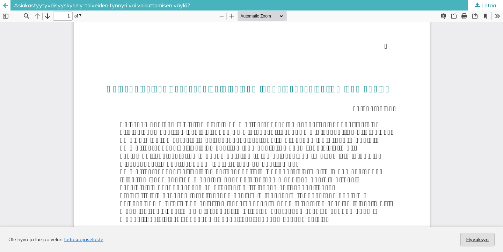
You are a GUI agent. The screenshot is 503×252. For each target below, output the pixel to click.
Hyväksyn (477, 239)
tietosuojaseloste (83, 239)
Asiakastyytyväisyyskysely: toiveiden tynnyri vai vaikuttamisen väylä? (102, 5)
